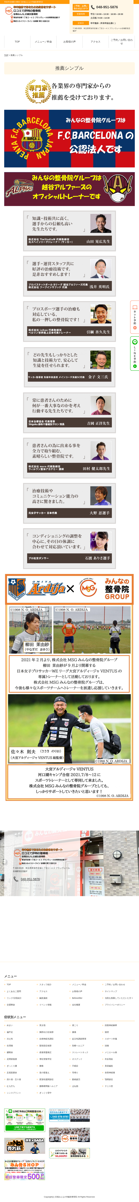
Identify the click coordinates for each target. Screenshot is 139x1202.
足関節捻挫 (12, 1059)
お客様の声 (69, 41)
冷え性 (10, 1039)
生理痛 (10, 1045)
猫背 (107, 1032)
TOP (17, 41)
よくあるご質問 (14, 991)
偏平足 (10, 1032)
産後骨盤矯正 (45, 1052)
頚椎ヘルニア (78, 1045)
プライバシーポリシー (115, 1005)
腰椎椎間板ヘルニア (48, 1086)
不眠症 (75, 1066)
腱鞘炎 (10, 1052)
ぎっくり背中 (45, 1093)
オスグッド (77, 1059)
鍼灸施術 (43, 998)
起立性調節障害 (79, 1039)
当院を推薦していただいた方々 (119, 998)
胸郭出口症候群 (46, 1032)
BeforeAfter (77, 998)
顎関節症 (109, 1079)
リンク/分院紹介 (14, 998)
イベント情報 (45, 1005)
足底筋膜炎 (12, 1072)
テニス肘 (109, 1086)
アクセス (95, 41)
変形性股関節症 (46, 1079)
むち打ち (11, 1086)
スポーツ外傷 (111, 1039)
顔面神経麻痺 (111, 1025)
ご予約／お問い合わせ (122, 42)
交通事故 (11, 1005)
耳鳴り (75, 1072)
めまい (10, 1025)
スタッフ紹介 (45, 984)
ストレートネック (80, 1052)
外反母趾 (109, 1059)
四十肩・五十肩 (14, 1079)
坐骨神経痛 (110, 1072)
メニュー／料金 (43, 41)
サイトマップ (111, 991)
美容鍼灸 (109, 1066)
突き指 (42, 1025)
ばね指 (75, 1086)
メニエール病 (111, 1052)
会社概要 (76, 1005)
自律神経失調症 (46, 1039)
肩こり (75, 1025)
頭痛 (107, 1045)
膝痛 (74, 1032)
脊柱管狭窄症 (45, 1059)
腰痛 (41, 1066)
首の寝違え (44, 1072)
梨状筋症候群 (45, 1045)
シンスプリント (14, 1093)
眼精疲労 (76, 1079)
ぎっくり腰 (12, 1066)
